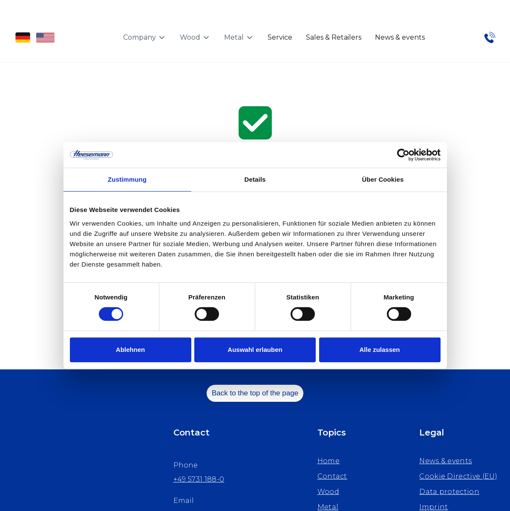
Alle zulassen (379, 349)
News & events (400, 37)
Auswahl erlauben (255, 349)
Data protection (449, 492)
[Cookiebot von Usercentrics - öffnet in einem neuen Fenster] (403, 154)
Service (280, 37)
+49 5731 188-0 (198, 479)
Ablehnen (130, 349)
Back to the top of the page (255, 393)
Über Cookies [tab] (383, 179)
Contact (332, 476)
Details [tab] (255, 179)
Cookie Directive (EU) (458, 476)
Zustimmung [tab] (127, 179)
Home (328, 461)
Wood (328, 492)
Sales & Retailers (333, 37)
